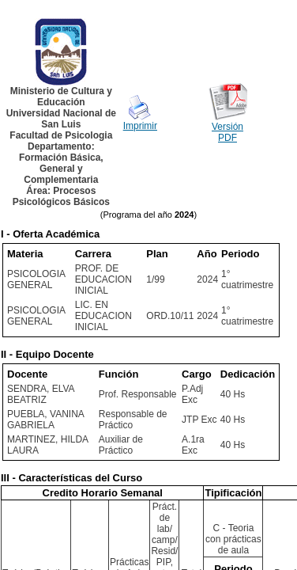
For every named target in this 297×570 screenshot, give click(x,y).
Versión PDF (227, 132)
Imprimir (140, 125)
